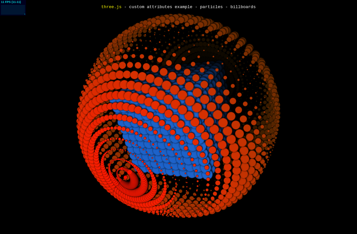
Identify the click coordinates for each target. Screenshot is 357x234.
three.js (111, 7)
